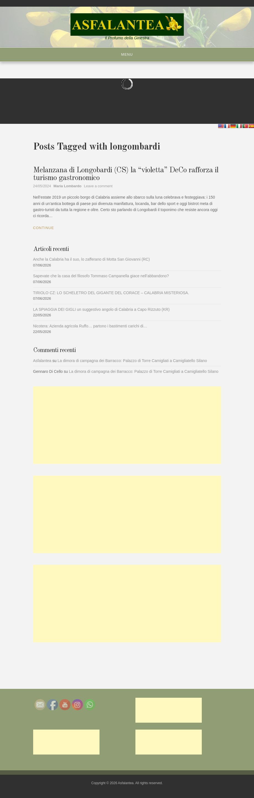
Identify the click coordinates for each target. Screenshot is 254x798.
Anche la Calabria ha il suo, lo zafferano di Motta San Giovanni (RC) (91, 259)
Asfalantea (42, 360)
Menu (127, 54)
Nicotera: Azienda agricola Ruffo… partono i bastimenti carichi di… (90, 326)
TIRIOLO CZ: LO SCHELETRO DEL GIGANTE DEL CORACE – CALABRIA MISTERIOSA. (111, 293)
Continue (43, 228)
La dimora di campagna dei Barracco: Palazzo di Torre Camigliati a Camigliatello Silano (132, 360)
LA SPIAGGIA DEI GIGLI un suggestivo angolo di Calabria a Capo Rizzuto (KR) (101, 309)
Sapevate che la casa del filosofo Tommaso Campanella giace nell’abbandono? (101, 276)
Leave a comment (98, 186)
